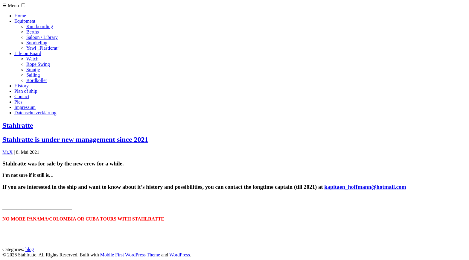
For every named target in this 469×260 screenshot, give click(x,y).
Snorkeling (36, 42)
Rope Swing (38, 64)
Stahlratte (17, 125)
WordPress (179, 254)
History (21, 85)
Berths (32, 31)
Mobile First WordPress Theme (130, 254)
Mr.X (7, 152)
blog (29, 249)
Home (20, 15)
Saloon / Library (42, 37)
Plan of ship (25, 91)
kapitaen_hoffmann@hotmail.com (365, 187)
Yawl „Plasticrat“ (43, 48)
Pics (18, 101)
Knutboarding (39, 26)
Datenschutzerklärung (35, 112)
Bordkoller (36, 80)
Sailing (33, 74)
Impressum (25, 107)
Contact (21, 96)
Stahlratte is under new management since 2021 (75, 139)
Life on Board (27, 53)
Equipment (24, 21)
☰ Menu (10, 5)
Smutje (33, 69)
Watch (32, 58)
